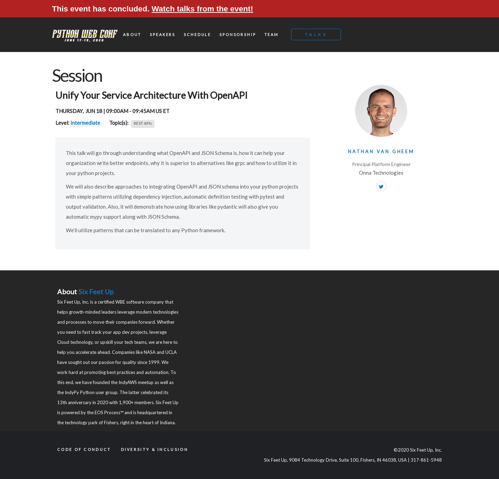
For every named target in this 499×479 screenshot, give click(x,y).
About (132, 34)
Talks (316, 34)
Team (271, 34)
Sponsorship (237, 34)
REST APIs (143, 123)
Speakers (162, 34)
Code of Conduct (84, 449)
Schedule (197, 34)
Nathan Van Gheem (381, 151)
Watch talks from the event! (202, 9)
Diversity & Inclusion (154, 449)
